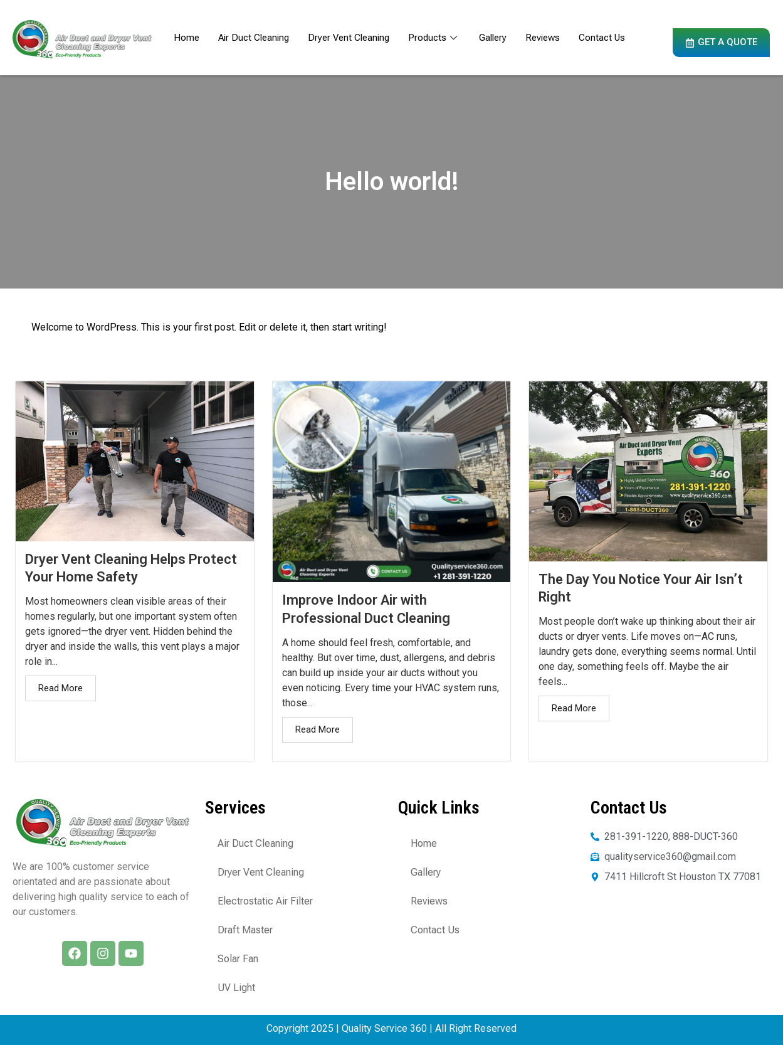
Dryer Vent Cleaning (348, 37)
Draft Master (245, 930)
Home (186, 37)
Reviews (542, 37)
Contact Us (602, 37)
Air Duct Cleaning (253, 37)
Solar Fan (238, 959)
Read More (60, 688)
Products (434, 37)
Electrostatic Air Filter (265, 901)
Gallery (493, 37)
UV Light (236, 988)
